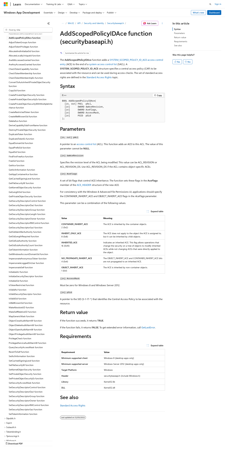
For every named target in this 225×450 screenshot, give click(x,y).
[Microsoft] (6, 4)
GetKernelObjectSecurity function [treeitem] (25, 187)
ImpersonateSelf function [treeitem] (21, 267)
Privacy (68, 440)
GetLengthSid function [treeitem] (19, 191)
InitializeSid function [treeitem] (18, 280)
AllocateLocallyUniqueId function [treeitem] (24, 55)
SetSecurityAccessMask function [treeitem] (24, 382)
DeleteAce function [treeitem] (18, 120)
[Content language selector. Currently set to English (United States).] (18, 433)
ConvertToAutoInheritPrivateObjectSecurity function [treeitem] (29, 84)
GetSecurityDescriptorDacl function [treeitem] (26, 205)
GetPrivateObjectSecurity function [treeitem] (25, 196)
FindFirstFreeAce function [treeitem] (21, 156)
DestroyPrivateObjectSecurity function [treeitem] (27, 129)
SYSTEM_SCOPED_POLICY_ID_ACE (128, 59)
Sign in (218, 3)
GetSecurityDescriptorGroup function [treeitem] (27, 209)
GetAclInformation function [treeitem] (22, 169)
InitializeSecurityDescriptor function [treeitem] (26, 276)
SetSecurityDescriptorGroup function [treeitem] (26, 396)
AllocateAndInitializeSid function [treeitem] (24, 51)
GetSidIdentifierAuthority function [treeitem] (25, 231)
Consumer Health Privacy (90, 440)
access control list (86, 144)
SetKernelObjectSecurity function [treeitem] (25, 369)
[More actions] (162, 23)
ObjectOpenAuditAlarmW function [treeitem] (25, 329)
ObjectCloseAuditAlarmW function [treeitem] (25, 320)
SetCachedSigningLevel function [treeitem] (24, 360)
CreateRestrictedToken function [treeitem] (24, 112)
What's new (198, 12)
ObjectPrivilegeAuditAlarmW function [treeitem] (27, 334)
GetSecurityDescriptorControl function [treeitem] (27, 200)
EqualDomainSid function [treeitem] (21, 143)
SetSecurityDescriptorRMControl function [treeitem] (29, 405)
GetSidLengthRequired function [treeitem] (24, 236)
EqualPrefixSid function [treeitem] (20, 147)
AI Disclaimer (10, 440)
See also (178, 45)
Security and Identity (94, 23)
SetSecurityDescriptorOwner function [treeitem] (27, 400)
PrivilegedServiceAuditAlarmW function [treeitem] (27, 342)
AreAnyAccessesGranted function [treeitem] (25, 64)
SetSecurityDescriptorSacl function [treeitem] (25, 409)
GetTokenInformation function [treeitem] (23, 249)
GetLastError (148, 327)
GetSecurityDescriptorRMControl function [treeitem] (29, 222)
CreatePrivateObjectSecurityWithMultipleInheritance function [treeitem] (30, 105)
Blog (42, 440)
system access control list (103, 64)
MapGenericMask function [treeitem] (21, 316)
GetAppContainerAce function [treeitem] (23, 174)
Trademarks (129, 440)
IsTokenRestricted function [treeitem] (21, 285)
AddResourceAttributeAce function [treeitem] (25, 33)
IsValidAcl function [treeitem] (17, 289)
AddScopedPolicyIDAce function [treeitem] (24, 37)
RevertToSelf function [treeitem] (19, 351)
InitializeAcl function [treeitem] (18, 271)
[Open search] (210, 4)
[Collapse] (48, 23)
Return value (180, 37)
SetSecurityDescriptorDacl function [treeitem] (25, 391)
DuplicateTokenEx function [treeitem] (21, 138)
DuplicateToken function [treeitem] (20, 134)
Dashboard (214, 12)
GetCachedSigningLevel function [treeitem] (24, 178)
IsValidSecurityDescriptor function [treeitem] (25, 294)
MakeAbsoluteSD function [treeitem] (21, 307)
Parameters (179, 33)
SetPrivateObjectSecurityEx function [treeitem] (26, 378)
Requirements (180, 41)
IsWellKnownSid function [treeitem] (20, 302)
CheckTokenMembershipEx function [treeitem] (26, 77)
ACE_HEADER (84, 184)
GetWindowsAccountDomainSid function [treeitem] (28, 254)
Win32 (71, 23)
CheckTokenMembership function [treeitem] (25, 73)
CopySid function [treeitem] (17, 90)
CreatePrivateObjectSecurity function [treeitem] (26, 94)
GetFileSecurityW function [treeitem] (21, 183)
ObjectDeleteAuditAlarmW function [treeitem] (26, 325)
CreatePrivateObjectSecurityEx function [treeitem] (27, 99)
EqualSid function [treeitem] (17, 151)
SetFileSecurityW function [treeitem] (21, 365)
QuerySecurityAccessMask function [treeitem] (26, 347)
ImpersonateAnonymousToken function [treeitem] (28, 258)
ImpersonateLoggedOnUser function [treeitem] (26, 263)
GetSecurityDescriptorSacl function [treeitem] (25, 227)
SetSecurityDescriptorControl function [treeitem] (27, 387)
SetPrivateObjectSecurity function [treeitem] (25, 373)
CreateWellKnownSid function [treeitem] (23, 116)
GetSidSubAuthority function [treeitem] (23, 240)
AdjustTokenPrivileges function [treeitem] (23, 46)
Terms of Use (114, 440)
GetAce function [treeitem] (16, 165)
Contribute (56, 440)
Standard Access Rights (99, 77)
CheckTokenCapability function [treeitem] (23, 68)
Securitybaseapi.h (115, 23)
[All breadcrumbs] (62, 23)
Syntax (177, 29)
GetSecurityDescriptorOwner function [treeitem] (27, 218)
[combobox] (28, 29)
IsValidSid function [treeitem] (17, 298)
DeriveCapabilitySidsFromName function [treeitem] (28, 125)
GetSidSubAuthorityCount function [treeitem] (25, 245)
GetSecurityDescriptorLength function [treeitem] (27, 214)
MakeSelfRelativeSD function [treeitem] (22, 311)
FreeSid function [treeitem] (16, 160)
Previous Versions (28, 440)
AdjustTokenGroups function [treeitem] (22, 42)
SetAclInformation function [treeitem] (22, 356)
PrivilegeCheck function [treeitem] (20, 338)
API (79, 23)
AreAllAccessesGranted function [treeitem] (24, 60)
